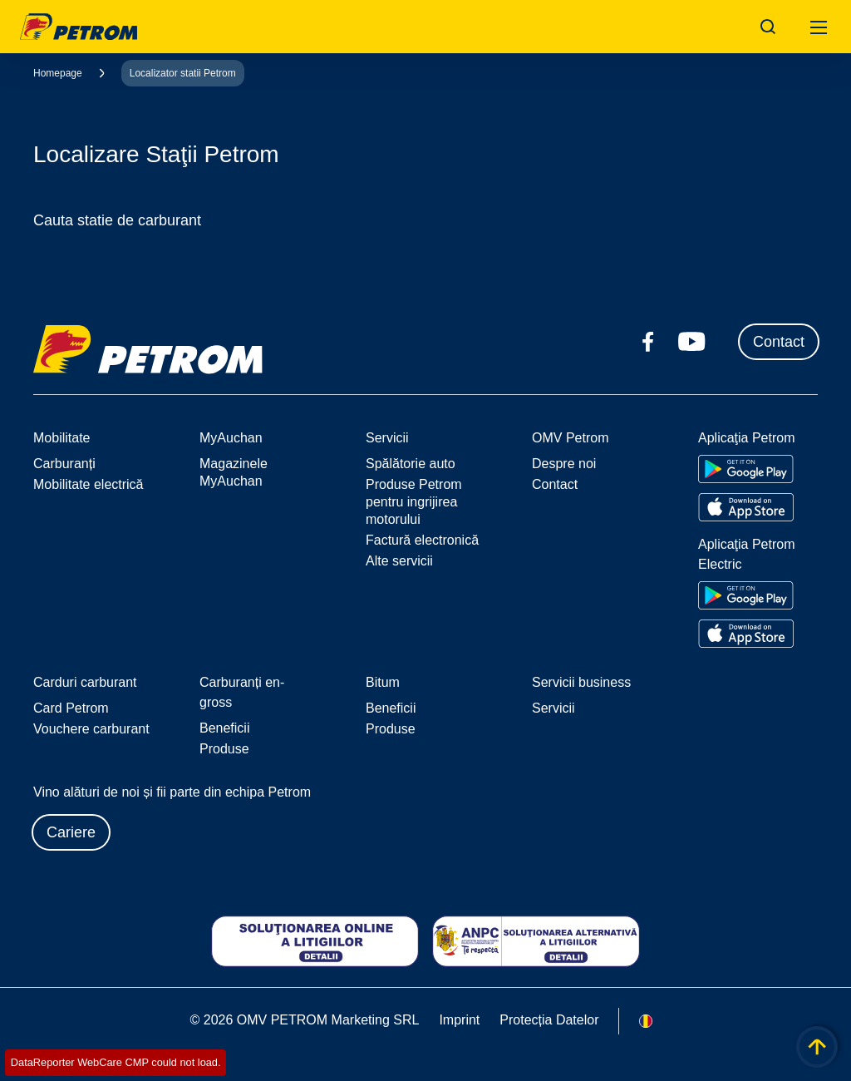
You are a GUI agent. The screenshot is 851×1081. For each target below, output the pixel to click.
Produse (224, 749)
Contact (778, 341)
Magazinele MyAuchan (233, 472)
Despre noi (564, 464)
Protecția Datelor (548, 1020)
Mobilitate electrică (88, 484)
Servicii (553, 708)
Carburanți (64, 464)
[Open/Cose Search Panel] (768, 27)
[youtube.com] (692, 342)
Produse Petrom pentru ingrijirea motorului (414, 501)
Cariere (71, 832)
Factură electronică (422, 540)
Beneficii (224, 728)
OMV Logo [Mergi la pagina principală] (78, 26)
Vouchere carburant (91, 729)
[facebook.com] (648, 342)
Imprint (459, 1020)
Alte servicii (399, 561)
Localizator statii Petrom (183, 73)
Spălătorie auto (410, 464)
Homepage (57, 73)
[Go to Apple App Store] (746, 507)
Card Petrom (71, 708)
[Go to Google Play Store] (746, 469)
